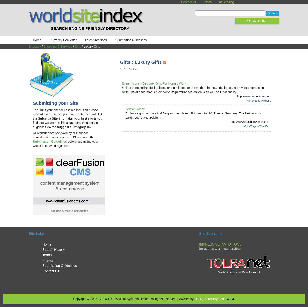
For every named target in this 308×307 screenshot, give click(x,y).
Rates (208, 2)
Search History (53, 249)
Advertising (226, 2)
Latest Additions (96, 40)
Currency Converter (63, 40)
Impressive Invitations (220, 244)
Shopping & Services (58, 46)
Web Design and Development (239, 272)
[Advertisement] (198, 147)
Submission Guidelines (131, 40)
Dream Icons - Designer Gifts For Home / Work (154, 83)
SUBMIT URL (257, 21)
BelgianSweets (135, 109)
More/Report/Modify (259, 100)
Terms (47, 255)
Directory (35, 46)
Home (37, 40)
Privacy (47, 260)
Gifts (78, 46)
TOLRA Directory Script (210, 299)
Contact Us (188, 2)
